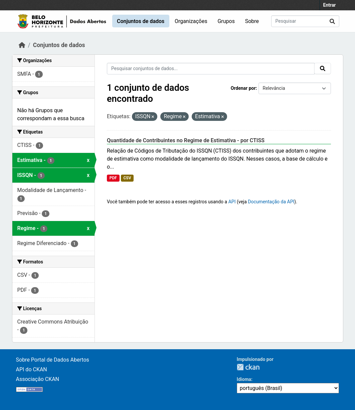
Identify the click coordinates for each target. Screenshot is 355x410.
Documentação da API (271, 201)
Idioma (244, 379)
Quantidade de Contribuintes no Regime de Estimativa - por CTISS (185, 140)
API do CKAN (31, 369)
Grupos (226, 21)
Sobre (252, 21)
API (232, 201)
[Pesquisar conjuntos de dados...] (305, 21)
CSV (127, 178)
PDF (113, 178)
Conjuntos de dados (140, 21)
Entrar (329, 5)
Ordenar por (243, 88)
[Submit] (332, 21)
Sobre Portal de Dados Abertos (52, 360)
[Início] (22, 45)
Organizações (191, 21)
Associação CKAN (37, 379)
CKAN (248, 367)
